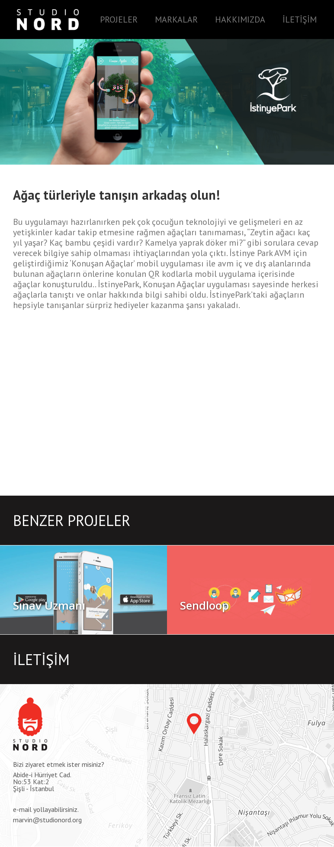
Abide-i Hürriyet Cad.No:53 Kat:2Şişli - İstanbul (42, 781)
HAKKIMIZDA (240, 19)
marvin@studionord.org (47, 819)
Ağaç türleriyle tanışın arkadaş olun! (116, 194)
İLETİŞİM (300, 19)
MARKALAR (176, 19)
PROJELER (119, 19)
